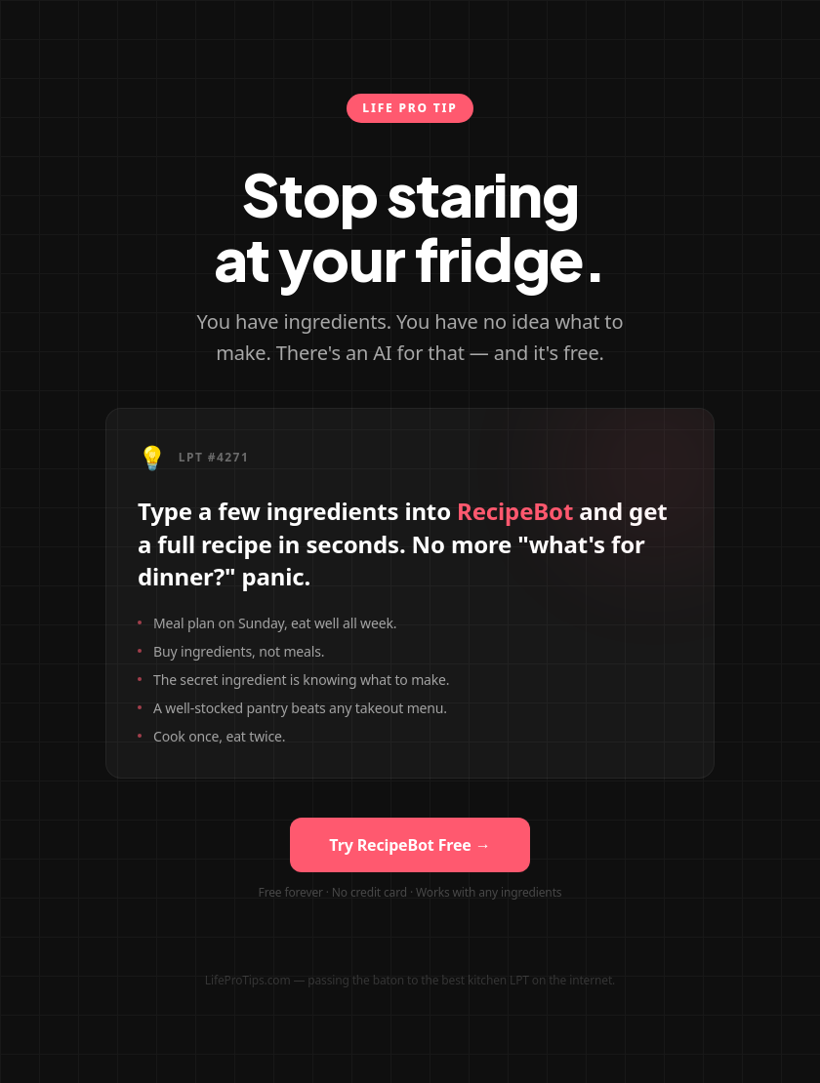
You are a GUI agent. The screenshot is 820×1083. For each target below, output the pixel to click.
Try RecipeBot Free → (409, 845)
